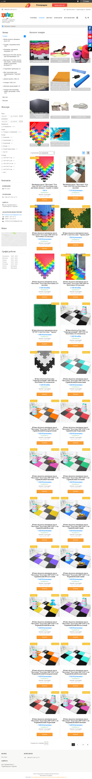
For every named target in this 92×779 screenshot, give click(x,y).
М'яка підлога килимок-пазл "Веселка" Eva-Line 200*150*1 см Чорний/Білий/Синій (75, 574)
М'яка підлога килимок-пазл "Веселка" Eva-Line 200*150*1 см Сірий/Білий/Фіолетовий (44, 574)
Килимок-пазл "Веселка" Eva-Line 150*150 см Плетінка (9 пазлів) (75, 186)
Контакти (58, 18)
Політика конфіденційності (57, 777)
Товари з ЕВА (8, 82)
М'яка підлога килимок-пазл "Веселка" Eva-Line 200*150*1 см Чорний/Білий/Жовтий (44, 623)
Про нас (49, 18)
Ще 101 (5, 152)
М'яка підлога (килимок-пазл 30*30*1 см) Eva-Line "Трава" (44, 331)
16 (83, 744)
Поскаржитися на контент (40, 777)
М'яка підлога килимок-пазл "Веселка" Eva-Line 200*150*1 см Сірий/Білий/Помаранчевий (44, 429)
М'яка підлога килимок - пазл (12, 40)
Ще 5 (4, 172)
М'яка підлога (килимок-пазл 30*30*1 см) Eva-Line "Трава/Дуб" (75, 234)
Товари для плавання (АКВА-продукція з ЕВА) (12, 90)
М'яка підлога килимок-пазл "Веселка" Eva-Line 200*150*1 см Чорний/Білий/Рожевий (75, 720)
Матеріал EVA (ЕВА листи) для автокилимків (12, 55)
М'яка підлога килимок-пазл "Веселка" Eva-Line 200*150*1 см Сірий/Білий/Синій (75, 526)
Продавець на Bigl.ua (46, 775)
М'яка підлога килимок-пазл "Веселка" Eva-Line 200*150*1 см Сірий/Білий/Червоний (75, 429)
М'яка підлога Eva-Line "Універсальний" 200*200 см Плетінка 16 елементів (44, 380)
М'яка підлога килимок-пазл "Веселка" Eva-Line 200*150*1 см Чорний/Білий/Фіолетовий (75, 623)
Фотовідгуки (69, 18)
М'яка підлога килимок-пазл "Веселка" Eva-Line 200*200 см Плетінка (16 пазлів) (76, 283)
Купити (44, 200)
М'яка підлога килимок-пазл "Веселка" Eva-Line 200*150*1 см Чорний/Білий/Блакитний (75, 672)
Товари (41, 18)
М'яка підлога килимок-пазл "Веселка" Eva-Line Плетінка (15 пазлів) (44, 283)
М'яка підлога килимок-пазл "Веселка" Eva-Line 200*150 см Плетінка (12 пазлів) (44, 234)
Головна (33, 18)
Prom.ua (56, 774)
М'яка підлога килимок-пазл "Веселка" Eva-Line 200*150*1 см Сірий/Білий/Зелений (75, 477)
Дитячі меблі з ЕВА (10, 79)
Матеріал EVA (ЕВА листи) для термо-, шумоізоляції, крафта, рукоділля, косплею (13, 62)
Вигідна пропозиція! (11, 86)
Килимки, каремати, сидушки (11, 50)
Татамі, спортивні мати (12, 44)
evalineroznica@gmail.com (13, 214)
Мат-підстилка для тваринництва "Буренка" (12, 73)
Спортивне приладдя (11, 69)
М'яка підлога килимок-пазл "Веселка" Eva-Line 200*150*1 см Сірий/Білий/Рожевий (44, 477)
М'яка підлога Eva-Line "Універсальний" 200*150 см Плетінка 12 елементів (75, 332)
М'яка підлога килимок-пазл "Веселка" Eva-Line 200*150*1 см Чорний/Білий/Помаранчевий (44, 672)
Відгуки (5, 100)
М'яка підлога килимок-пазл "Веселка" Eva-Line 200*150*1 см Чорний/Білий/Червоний (44, 720)
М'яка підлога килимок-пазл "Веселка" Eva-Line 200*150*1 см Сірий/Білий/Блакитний (75, 380)
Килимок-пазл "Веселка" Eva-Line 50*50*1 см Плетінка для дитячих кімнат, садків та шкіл (44, 186)
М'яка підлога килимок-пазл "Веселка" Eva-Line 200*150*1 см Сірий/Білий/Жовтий (44, 526)
